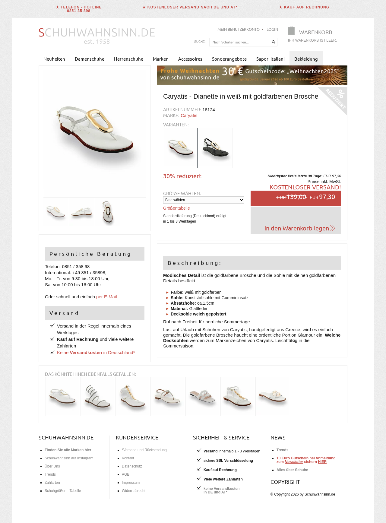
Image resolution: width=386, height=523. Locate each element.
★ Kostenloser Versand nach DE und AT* (189, 7)
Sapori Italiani (270, 59)
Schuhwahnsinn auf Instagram (69, 458)
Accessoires (190, 59)
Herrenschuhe (128, 59)
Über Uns (52, 466)
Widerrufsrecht (133, 491)
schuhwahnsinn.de (66, 437)
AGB (125, 474)
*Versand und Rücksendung (144, 450)
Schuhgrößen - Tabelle (63, 491)
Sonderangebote (229, 59)
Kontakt (128, 458)
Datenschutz (132, 466)
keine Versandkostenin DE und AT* (221, 490)
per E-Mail (106, 296)
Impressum (131, 482)
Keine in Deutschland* (96, 352)
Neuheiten (54, 59)
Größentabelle (176, 208)
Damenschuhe (89, 59)
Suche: (200, 41)
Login (272, 29)
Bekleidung (306, 59)
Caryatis (189, 115)
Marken (161, 59)
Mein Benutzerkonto (238, 29)
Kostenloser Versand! (305, 187)
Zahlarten (52, 482)
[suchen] (273, 42)
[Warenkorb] (314, 35)
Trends (50, 474)
